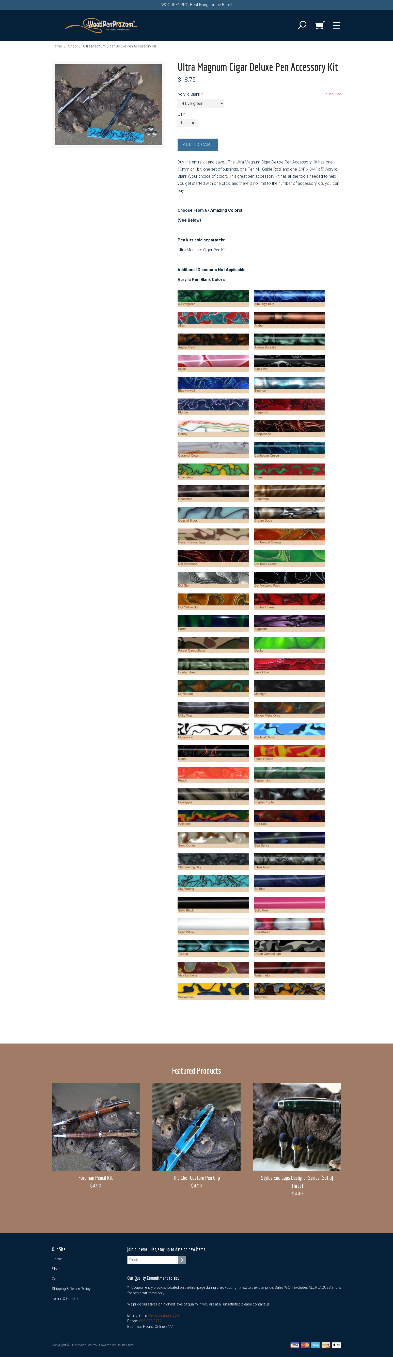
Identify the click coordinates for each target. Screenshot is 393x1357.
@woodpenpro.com (164, 1315)
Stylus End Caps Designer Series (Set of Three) (297, 1181)
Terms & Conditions (68, 1299)
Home (57, 46)
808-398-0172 (150, 1321)
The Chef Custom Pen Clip (196, 1177)
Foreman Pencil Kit (95, 1177)
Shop (72, 46)
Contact (58, 1279)
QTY (181, 114)
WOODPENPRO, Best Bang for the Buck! (196, 4)
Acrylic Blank (189, 94)
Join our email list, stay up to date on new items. (166, 1249)
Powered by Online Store (116, 1345)
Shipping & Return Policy (71, 1289)
